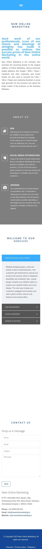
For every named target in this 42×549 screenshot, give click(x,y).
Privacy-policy (20, 547)
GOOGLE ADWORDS (12, 314)
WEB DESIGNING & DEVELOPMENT (17, 258)
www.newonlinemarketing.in (21, 515)
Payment (9, 547)
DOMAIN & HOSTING (12, 321)
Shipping (31, 547)
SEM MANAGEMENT (12, 307)
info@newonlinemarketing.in (19, 512)
